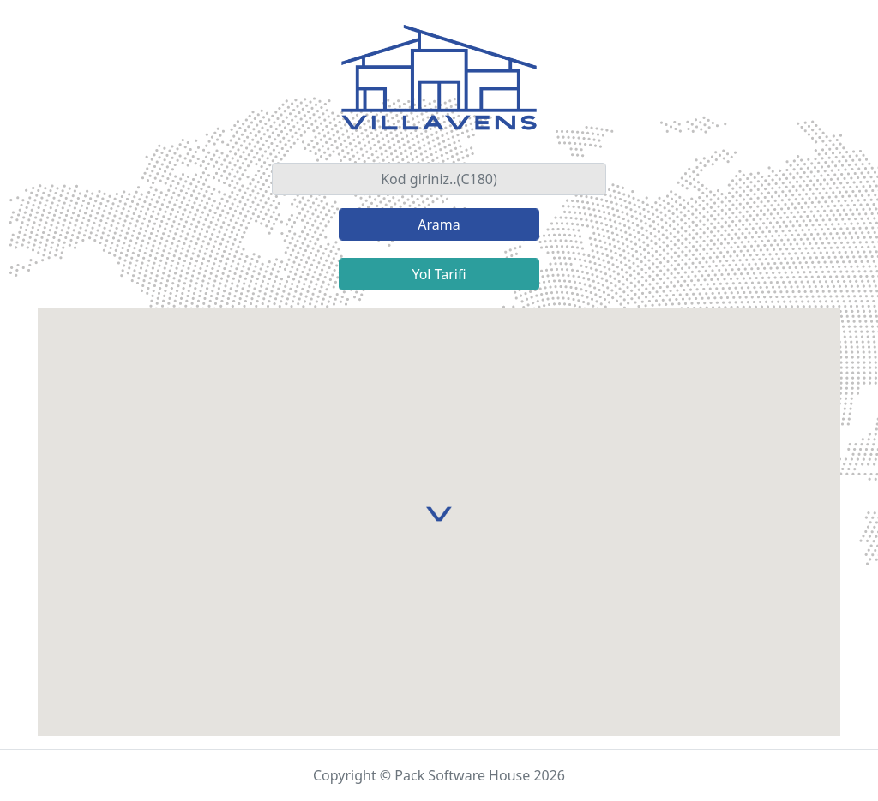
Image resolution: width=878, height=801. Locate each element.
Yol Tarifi (439, 274)
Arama (439, 224)
